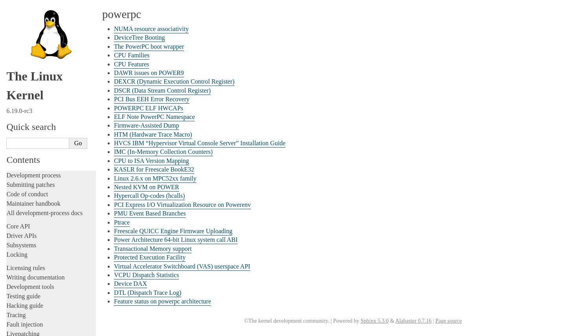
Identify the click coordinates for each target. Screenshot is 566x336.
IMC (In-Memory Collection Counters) (163, 151)
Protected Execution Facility (46, 264)
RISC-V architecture (35, 318)
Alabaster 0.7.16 (413, 321)
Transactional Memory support (48, 256)
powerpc (22, 11)
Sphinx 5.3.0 (374, 321)
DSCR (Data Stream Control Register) (56, 80)
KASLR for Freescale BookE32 (49, 165)
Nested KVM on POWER (43, 180)
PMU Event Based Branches (46, 211)
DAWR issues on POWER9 (45, 57)
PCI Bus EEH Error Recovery (47, 88)
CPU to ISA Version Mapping (47, 157)
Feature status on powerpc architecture (56, 310)
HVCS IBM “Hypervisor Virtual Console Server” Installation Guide (199, 143)
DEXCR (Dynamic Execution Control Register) (174, 81)
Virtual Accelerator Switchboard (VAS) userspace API (182, 266)
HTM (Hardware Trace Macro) (48, 119)
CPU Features (31, 50)
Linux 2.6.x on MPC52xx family (50, 172)
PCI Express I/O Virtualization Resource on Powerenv (182, 204)
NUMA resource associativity (47, 19)
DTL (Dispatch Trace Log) (44, 302)
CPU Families (31, 42)
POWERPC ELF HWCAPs (45, 96)
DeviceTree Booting (37, 27)
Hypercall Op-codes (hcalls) (46, 187)
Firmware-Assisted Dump (43, 111)
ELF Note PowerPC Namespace (50, 103)
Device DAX (30, 295)
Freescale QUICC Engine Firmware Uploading (173, 231)
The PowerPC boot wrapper (45, 34)
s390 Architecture (31, 326)
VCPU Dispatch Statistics (43, 287)
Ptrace (23, 218)
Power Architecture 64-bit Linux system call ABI (176, 239)
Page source (449, 321)
